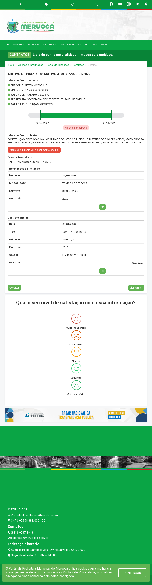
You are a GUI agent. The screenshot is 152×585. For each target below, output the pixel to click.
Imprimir (136, 287)
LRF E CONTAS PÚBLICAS (70, 44)
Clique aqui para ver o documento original (34, 150)
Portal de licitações (58, 64)
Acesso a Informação (30, 64)
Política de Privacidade (79, 572)
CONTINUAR (132, 573)
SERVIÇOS (105, 44)
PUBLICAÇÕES (91, 44)
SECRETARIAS (49, 44)
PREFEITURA (18, 44)
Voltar (14, 287)
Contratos (78, 64)
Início (11, 64)
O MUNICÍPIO (33, 44)
